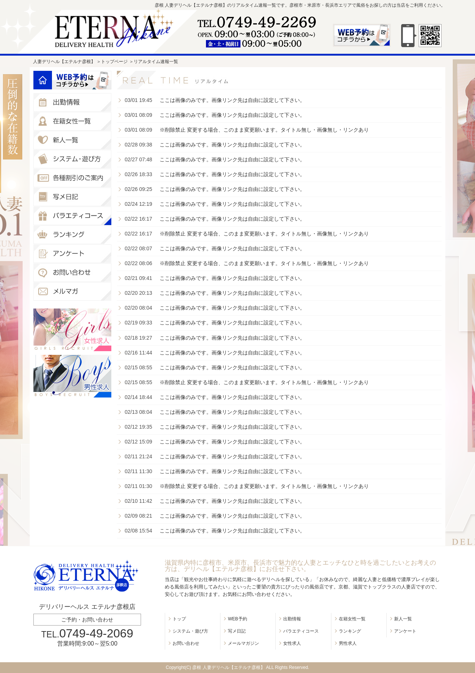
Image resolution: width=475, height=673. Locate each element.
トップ (179, 618)
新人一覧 (403, 618)
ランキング (350, 631)
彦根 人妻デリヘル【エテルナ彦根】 (228, 667)
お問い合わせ (186, 643)
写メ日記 (237, 631)
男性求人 (348, 643)
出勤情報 (292, 618)
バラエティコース (301, 631)
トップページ (114, 61)
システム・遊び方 (190, 631)
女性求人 (292, 643)
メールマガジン (243, 643)
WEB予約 (237, 618)
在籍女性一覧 (352, 618)
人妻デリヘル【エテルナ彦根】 (64, 61)
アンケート (405, 631)
